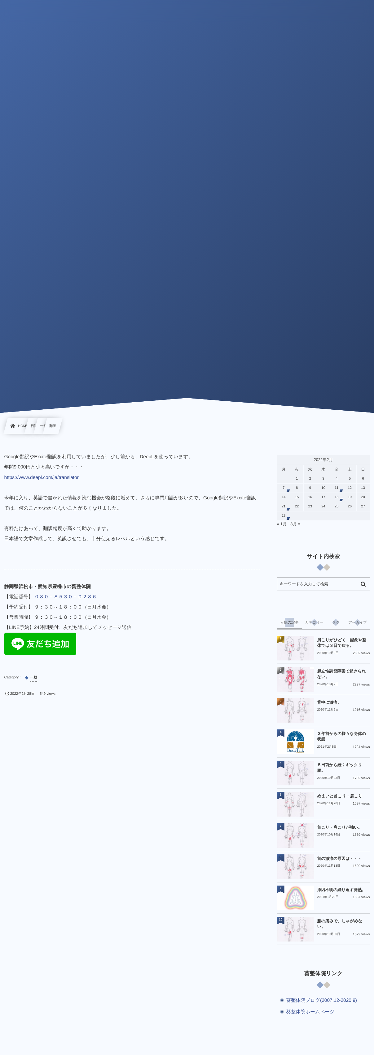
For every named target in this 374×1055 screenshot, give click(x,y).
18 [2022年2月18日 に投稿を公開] (337, 497)
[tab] (289, 622)
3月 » (295, 524)
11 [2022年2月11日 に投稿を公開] (337, 488)
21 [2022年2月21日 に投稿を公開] (284, 506)
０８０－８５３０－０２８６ (65, 597)
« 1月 (282, 524)
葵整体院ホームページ (310, 1011)
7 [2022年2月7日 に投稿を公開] (283, 488)
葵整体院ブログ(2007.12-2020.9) (321, 1000)
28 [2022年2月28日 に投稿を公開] (284, 516)
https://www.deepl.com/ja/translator (41, 477)
